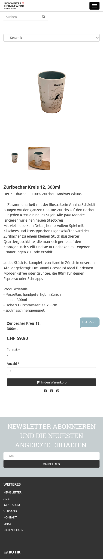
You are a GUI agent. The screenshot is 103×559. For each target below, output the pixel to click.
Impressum (11, 505)
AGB (6, 498)
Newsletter (12, 492)
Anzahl (13, 363)
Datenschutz (13, 530)
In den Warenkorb (51, 382)
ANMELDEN (51, 464)
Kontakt (10, 517)
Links (7, 523)
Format (13, 350)
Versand (10, 511)
